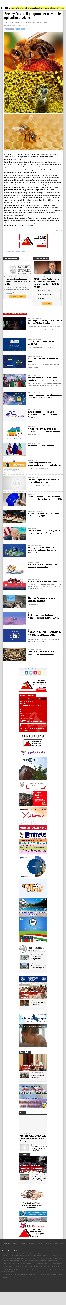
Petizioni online (11, 258)
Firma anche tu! (17, 296)
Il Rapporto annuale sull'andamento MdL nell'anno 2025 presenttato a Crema (20, 8)
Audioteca (24, 1159)
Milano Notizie (24, 1247)
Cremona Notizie (6, 1247)
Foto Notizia (25, 1052)
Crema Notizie (15, 1247)
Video (22, 1113)
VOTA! (47, 303)
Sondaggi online (41, 258)
